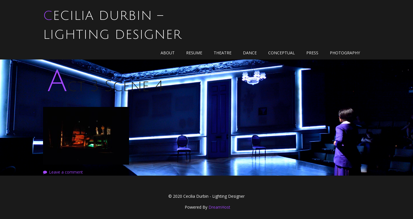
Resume (194, 52)
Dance (250, 52)
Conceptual (281, 52)
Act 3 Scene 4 (105, 86)
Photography (345, 52)
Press (312, 52)
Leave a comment (66, 172)
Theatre (222, 52)
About (168, 52)
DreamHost (219, 207)
